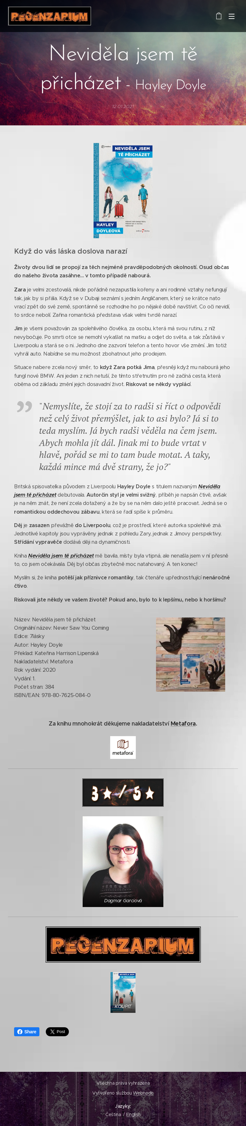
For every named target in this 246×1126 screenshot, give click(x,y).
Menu (231, 16)
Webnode (143, 1093)
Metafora (183, 723)
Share (26, 1031)
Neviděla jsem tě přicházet (61, 555)
